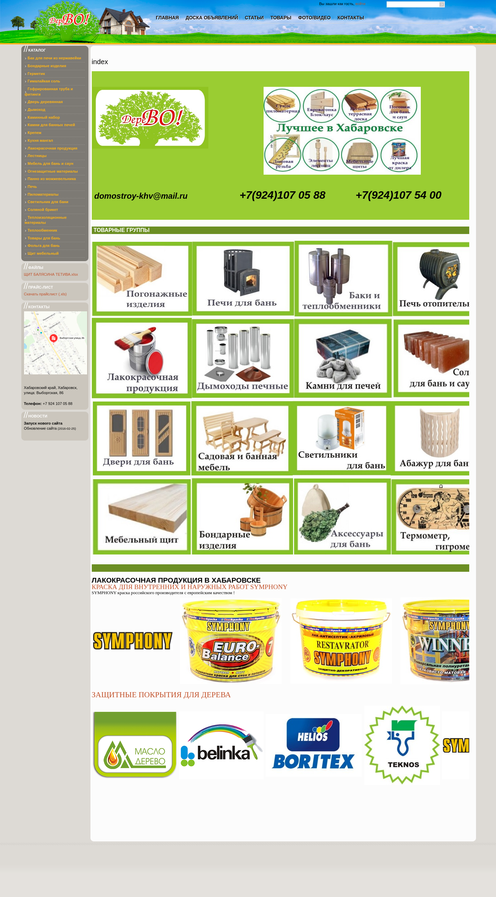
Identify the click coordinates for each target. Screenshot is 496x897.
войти (360, 4)
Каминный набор (44, 117)
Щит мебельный (43, 253)
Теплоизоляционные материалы (46, 220)
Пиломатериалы (43, 194)
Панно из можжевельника (52, 179)
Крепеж (35, 133)
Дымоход (36, 110)
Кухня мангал (40, 140)
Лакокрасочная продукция (53, 148)
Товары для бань (44, 238)
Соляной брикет (43, 210)
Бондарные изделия (47, 66)
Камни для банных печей (51, 125)
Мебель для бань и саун (51, 163)
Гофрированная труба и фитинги (49, 91)
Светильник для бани (48, 202)
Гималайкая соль (44, 81)
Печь (32, 186)
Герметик (36, 74)
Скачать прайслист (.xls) (45, 294)
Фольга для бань (44, 245)
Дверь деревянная (45, 102)
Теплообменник (42, 230)
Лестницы (37, 156)
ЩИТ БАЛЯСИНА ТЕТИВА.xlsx (51, 274)
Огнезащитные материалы (53, 171)
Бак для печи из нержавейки (54, 58)
